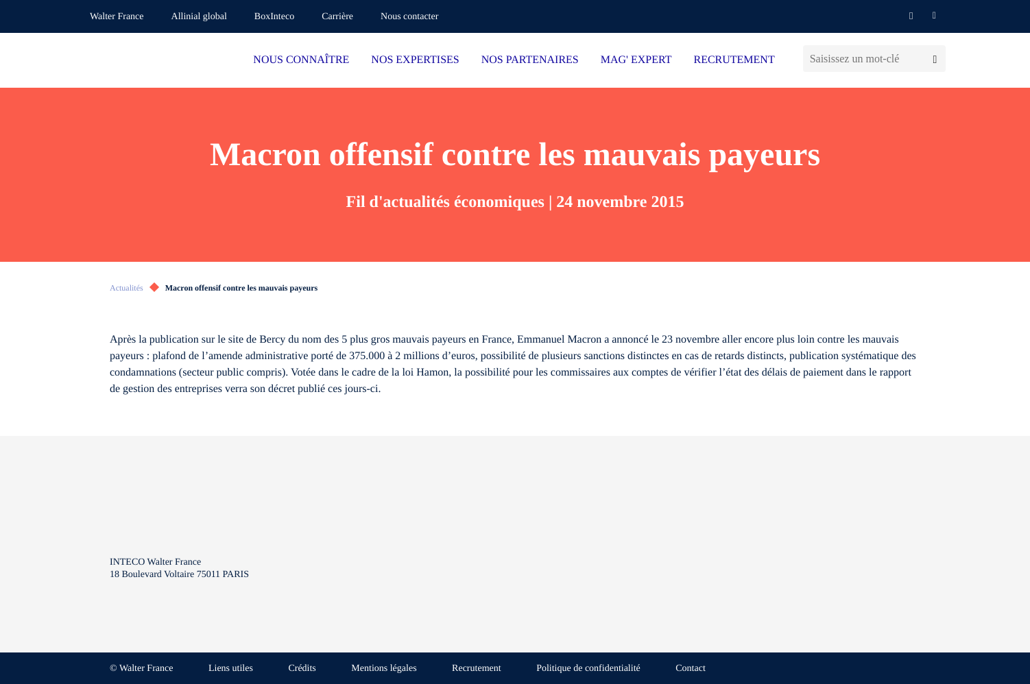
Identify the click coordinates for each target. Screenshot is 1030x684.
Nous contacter (409, 17)
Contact (690, 668)
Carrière (337, 17)
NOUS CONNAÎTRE (301, 60)
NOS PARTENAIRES (530, 60)
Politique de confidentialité (588, 668)
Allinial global (199, 17)
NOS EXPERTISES (415, 60)
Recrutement (476, 668)
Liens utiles (230, 668)
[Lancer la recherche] (935, 58)
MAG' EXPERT (636, 60)
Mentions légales (383, 668)
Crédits (301, 668)
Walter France (117, 17)
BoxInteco (274, 17)
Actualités (126, 288)
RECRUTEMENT (733, 60)
